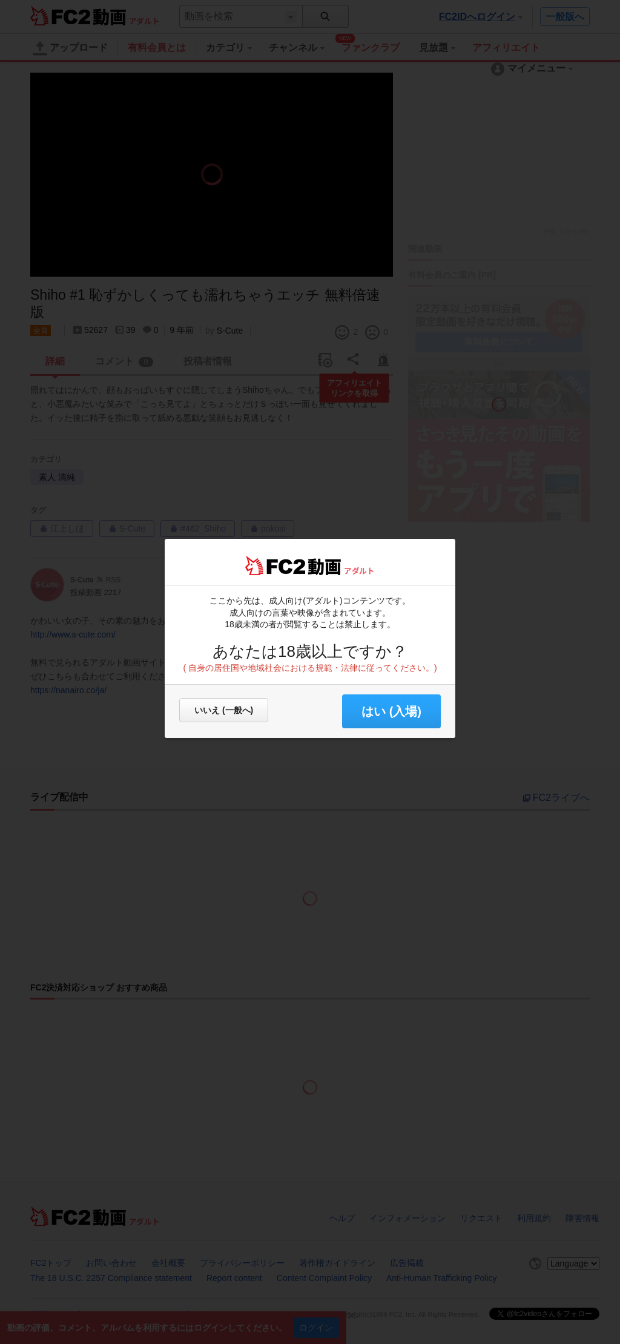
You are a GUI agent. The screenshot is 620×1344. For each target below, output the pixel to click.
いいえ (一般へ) (223, 710)
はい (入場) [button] (391, 711)
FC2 (275, 565)
